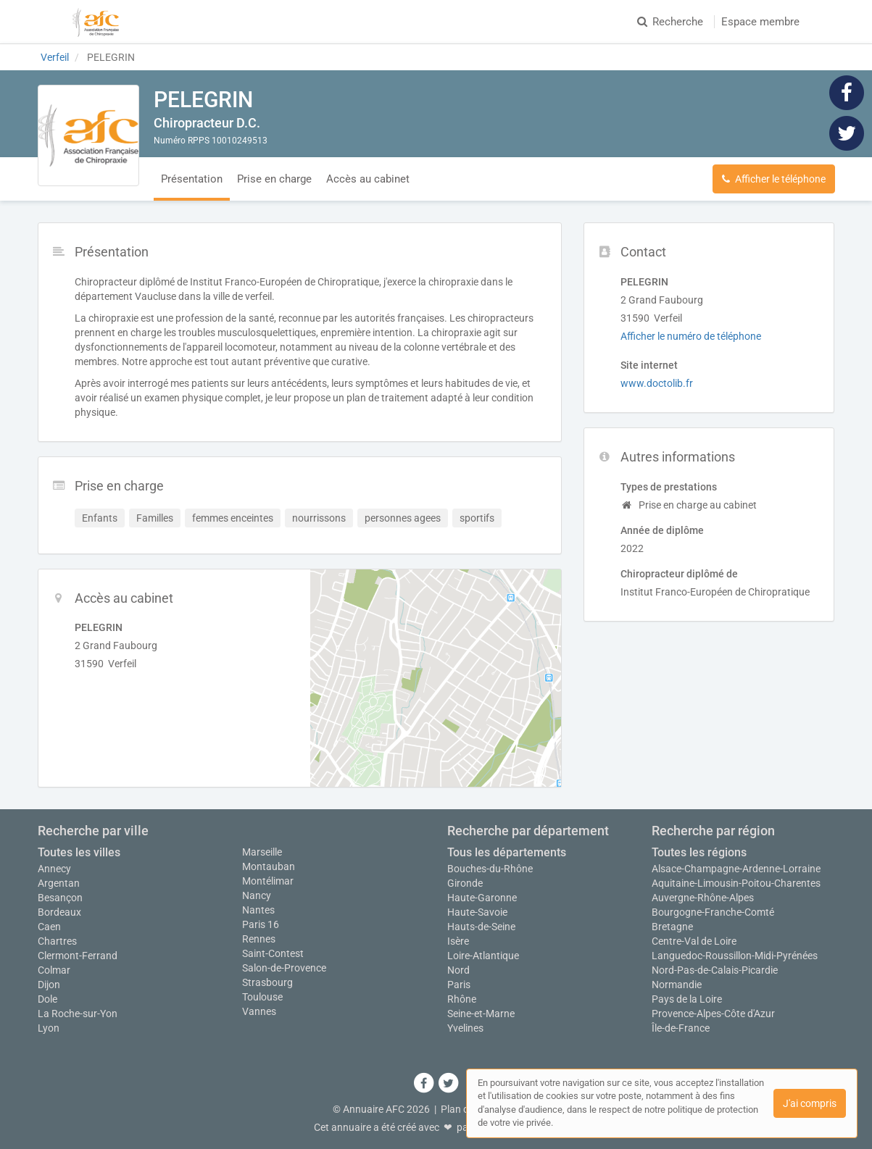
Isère (458, 941)
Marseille (262, 852)
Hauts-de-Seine (481, 926)
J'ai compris (809, 1103)
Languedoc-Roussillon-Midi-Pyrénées (735, 955)
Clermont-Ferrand (77, 955)
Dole (47, 999)
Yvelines (465, 1028)
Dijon (49, 984)
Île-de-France (681, 1028)
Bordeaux (59, 912)
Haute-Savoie (477, 912)
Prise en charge (274, 178)
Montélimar (268, 881)
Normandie (677, 984)
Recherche (670, 21)
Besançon (60, 897)
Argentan (59, 883)
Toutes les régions (699, 852)
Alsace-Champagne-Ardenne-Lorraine (736, 868)
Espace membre (760, 21)
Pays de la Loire (687, 999)
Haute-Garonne (482, 897)
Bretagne (672, 926)
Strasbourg (267, 982)
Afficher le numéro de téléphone (690, 336)
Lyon (48, 1028)
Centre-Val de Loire (694, 941)
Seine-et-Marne (481, 1013)
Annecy (54, 868)
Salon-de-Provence (284, 968)
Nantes (258, 910)
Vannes (259, 1011)
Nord (458, 970)
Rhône (461, 999)
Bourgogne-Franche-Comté (713, 912)
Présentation (192, 178)
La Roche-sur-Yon (77, 1013)
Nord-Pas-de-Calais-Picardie (715, 970)
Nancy (256, 895)
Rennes (258, 939)
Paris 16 (260, 924)
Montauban (268, 866)
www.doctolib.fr (656, 383)
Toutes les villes (79, 852)
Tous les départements (506, 852)
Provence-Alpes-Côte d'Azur (713, 1013)
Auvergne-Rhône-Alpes (703, 897)
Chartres (57, 941)
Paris (458, 984)
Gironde (465, 883)
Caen (49, 926)
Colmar (54, 970)
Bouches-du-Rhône (490, 868)
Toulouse (262, 997)
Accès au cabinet (368, 178)
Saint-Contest (273, 953)
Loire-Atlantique (483, 955)
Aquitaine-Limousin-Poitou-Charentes (736, 883)
